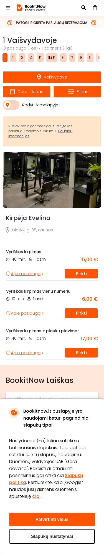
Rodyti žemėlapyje (40, 105)
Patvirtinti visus (52, 519)
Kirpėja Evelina (28, 218)
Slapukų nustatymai (52, 536)
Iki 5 (51, 57)
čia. (36, 496)
